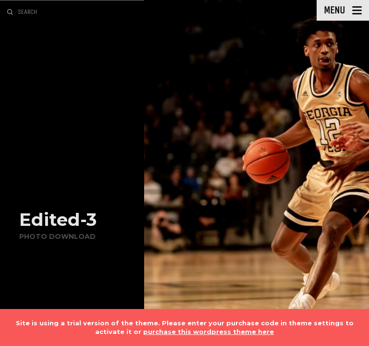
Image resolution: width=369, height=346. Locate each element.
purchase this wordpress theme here (208, 331)
